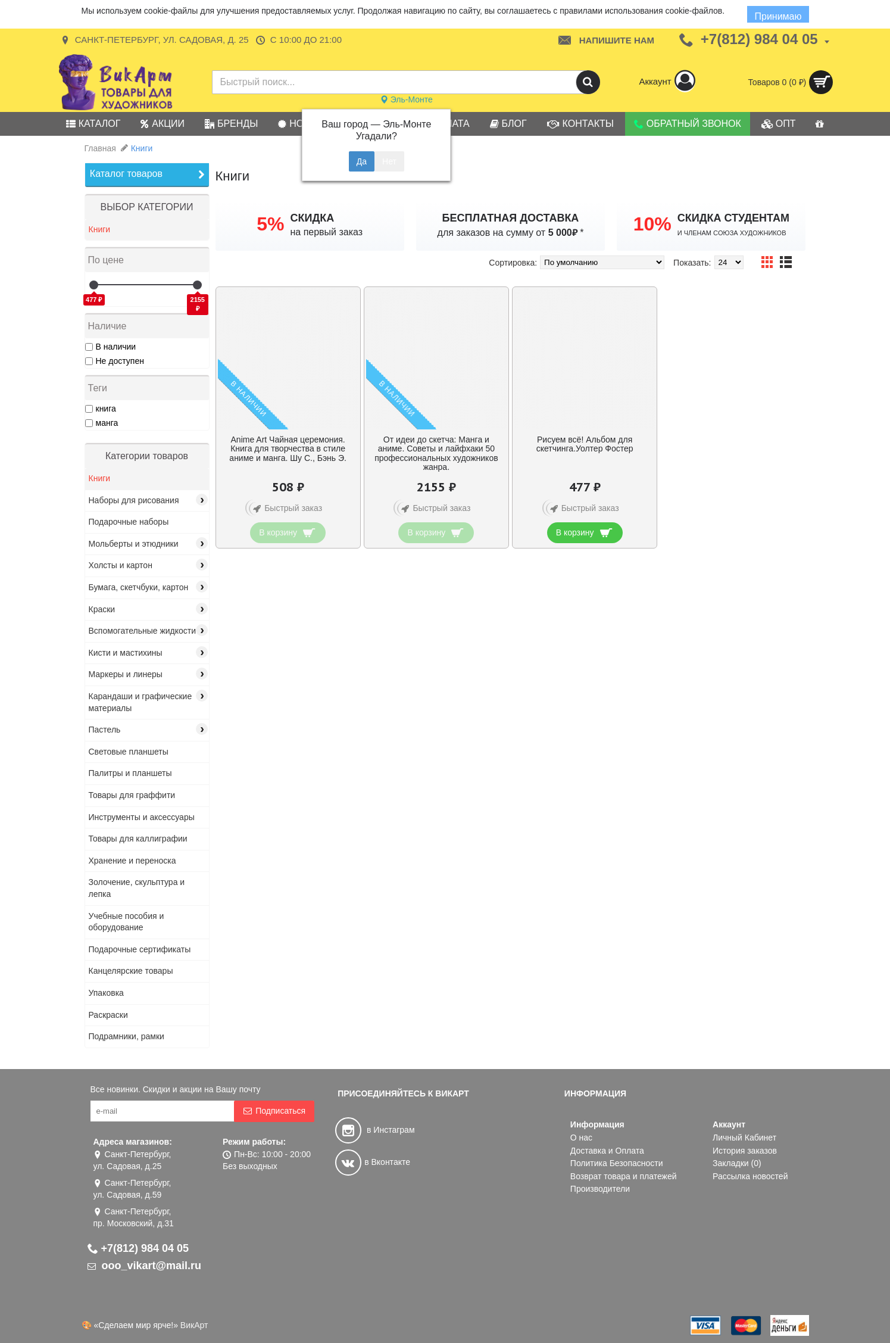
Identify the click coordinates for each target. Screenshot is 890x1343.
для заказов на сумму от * (511, 233)
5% (270, 224)
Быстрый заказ (285, 508)
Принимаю (777, 16)
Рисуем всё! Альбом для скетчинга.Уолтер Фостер (584, 444)
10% (652, 224)
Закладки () (737, 1163)
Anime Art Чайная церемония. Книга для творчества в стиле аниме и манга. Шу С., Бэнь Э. (287, 449)
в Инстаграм (374, 1130)
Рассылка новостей (750, 1176)
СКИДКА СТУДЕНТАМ (733, 218)
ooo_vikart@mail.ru (145, 1266)
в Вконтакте (372, 1162)
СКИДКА (312, 218)
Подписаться (274, 1111)
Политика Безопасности (616, 1163)
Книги (142, 148)
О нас (581, 1137)
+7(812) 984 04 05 (138, 1248)
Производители (600, 1189)
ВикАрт (194, 1325)
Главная (100, 148)
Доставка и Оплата (607, 1150)
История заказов (745, 1150)
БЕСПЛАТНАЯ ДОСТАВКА (510, 218)
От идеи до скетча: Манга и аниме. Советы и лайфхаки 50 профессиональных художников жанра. (436, 453)
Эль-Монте (406, 99)
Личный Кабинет (744, 1137)
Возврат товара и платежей (623, 1176)
